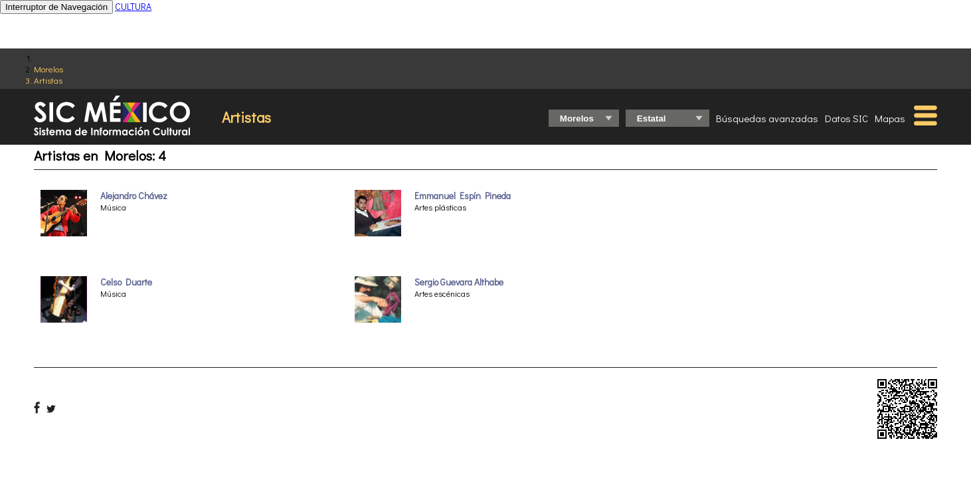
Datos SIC (846, 118)
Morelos (48, 68)
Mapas (890, 118)
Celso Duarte (126, 282)
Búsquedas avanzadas (767, 118)
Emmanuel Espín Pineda (462, 196)
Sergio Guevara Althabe (458, 282)
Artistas (48, 80)
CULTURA (133, 6)
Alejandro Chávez (133, 196)
